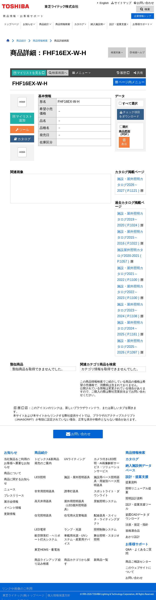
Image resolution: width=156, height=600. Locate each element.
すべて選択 (128, 104)
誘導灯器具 (71, 490)
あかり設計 (133, 533)
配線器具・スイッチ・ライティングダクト (106, 517)
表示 (124, 142)
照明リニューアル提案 (138, 490)
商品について (12, 473)
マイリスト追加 (22, 119)
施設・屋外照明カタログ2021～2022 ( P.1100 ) (130, 274)
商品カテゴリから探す (77, 558)
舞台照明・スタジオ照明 (106, 535)
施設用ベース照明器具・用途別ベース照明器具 (106, 481)
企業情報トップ (142, 16)
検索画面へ (57, 73)
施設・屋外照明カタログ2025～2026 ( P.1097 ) (130, 347)
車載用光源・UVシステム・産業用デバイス (77, 536)
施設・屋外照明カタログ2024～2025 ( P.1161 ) (130, 329)
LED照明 (40, 477)
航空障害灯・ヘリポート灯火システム (47, 535)
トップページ (11, 24)
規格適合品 (133, 528)
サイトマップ (121, 2)
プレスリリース (14, 493)
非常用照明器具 (44, 490)
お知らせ (28, 24)
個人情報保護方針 (58, 589)
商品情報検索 (62, 24)
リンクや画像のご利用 (17, 583)
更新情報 (9, 510)
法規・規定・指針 (137, 522)
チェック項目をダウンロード (129, 115)
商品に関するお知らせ (17, 480)
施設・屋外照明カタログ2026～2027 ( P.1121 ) (130, 185)
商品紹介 (44, 24)
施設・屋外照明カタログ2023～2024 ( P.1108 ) (130, 311)
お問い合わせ (143, 2)
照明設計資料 (134, 497)
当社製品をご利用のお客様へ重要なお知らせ (17, 463)
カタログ (79, 24)
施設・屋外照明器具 (77, 477)
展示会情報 (11, 499)
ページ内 (129, 82)
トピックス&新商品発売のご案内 (47, 461)
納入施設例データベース (139, 468)
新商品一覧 (101, 556)
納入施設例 (97, 24)
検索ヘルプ (136, 53)
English (102, 2)
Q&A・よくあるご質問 (139, 548)
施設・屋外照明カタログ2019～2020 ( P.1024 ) (130, 220)
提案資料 (131, 482)
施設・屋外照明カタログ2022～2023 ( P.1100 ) (130, 292)
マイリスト (29, 73)
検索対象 (117, 53)
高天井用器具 (43, 500)
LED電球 (40, 527)
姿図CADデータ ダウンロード (137, 515)
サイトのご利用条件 (16, 593)
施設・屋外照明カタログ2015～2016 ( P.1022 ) (130, 238)
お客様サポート (141, 24)
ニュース (9, 488)
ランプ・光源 (72, 527)
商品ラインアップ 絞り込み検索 (48, 558)
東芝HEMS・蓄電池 (47, 546)
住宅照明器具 (43, 513)
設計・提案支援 (117, 24)
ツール (22, 130)
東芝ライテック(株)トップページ (23, 589)
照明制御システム (105, 527)
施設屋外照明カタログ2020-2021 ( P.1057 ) (130, 256)
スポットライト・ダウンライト (106, 492)
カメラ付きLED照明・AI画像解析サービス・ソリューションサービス (106, 465)
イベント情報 (12, 505)
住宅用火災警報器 (75, 513)
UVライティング (74, 459)
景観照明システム (105, 500)
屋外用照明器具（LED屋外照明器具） (75, 504)
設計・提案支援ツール (138, 505)
